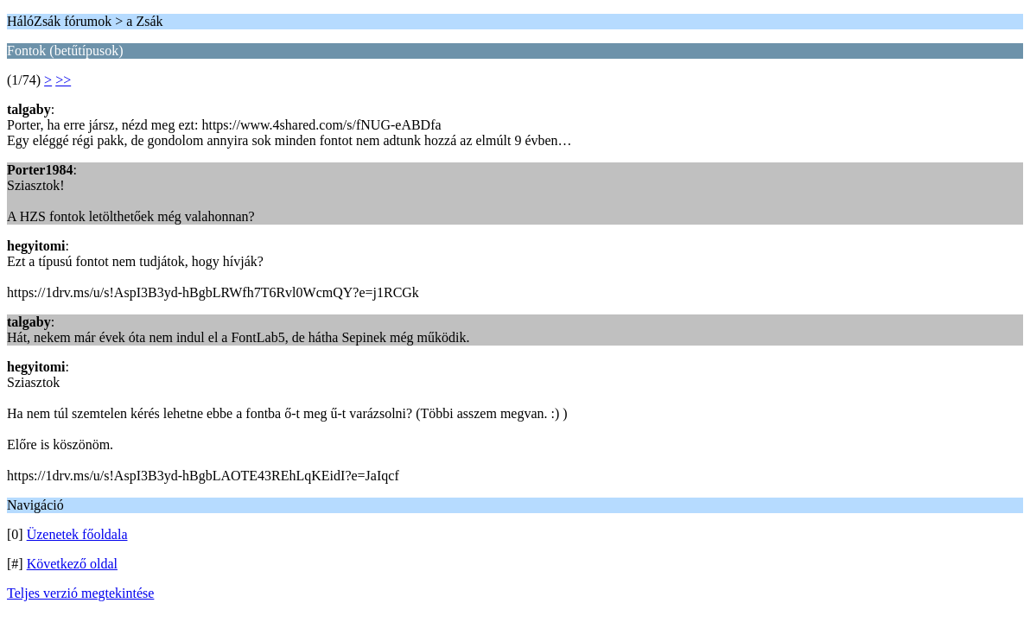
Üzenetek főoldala (77, 534)
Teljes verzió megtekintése (80, 593)
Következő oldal (72, 563)
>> (63, 80)
